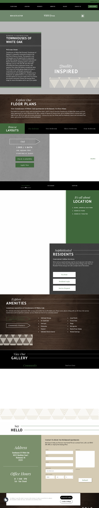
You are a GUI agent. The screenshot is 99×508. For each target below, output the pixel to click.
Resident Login (73, 275)
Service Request (87, 275)
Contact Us (78, 6)
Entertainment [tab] (26, 185)
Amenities (52, 6)
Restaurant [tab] (51, 185)
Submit (85, 474)
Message (78, 443)
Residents (39, 6)
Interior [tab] (71, 359)
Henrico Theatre (81, 214)
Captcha (78, 463)
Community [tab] (30, 359)
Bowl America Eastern (83, 207)
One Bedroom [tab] (34, 128)
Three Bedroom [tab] (72, 129)
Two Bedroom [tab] (53, 129)
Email (47, 449)
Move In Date (49, 468)
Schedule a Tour (93, 1)
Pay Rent (59, 275)
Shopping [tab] (74, 185)
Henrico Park (79, 210)
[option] (49, 157)
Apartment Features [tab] (17, 312)
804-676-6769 (16, 16)
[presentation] (85, 466)
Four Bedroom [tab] (90, 129)
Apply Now (93, 6)
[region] (43, 499)
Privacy (90, 504)
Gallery (65, 6)
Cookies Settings (66, 501)
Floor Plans (13, 6)
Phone (47, 455)
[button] (5, 499)
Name (47, 443)
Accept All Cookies (66, 497)
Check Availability (24, 159)
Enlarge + (93, 159)
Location (27, 6)
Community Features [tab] (16, 318)
